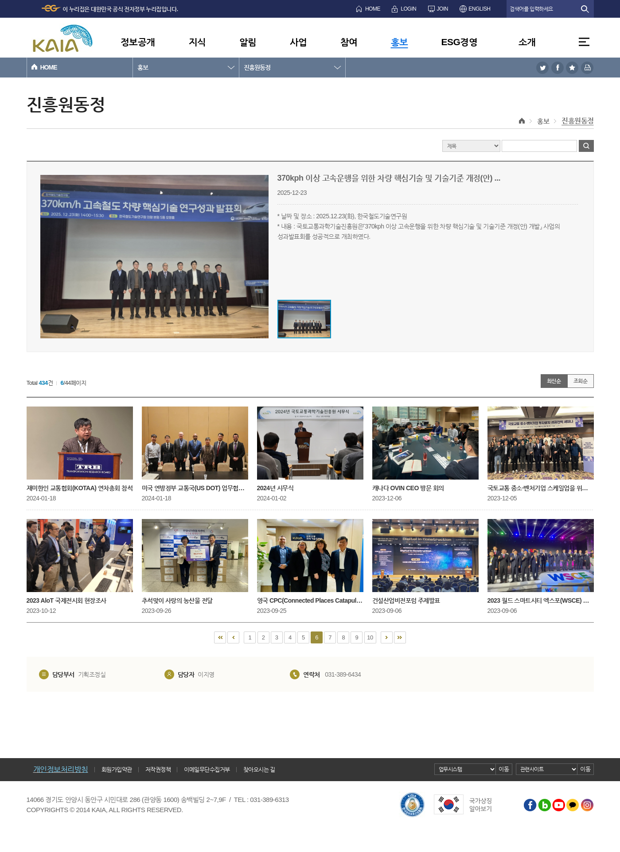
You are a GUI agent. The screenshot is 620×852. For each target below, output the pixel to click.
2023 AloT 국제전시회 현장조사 (80, 561)
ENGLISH (479, 9)
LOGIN (408, 9)
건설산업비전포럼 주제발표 (425, 561)
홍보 (399, 42)
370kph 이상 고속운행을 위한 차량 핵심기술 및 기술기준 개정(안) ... (389, 178)
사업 (298, 42)
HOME (372, 9)
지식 (197, 42)
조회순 (580, 381)
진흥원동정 (257, 67)
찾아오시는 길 (259, 769)
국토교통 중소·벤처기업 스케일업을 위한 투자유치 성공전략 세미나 (540, 449)
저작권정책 (158, 769)
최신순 (554, 381)
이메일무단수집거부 (207, 769)
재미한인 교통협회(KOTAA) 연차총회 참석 (80, 449)
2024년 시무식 (310, 449)
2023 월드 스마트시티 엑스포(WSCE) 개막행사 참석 (540, 561)
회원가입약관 (116, 769)
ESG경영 (459, 42)
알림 (248, 42)
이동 (504, 769)
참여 (349, 42)
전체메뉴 (584, 42)
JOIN (442, 9)
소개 (527, 42)
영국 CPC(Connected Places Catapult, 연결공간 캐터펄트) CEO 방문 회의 (310, 561)
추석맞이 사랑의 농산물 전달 (195, 561)
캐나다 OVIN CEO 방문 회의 (425, 449)
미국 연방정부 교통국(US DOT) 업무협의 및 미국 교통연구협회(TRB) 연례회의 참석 (195, 449)
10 (370, 637)
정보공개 (138, 42)
